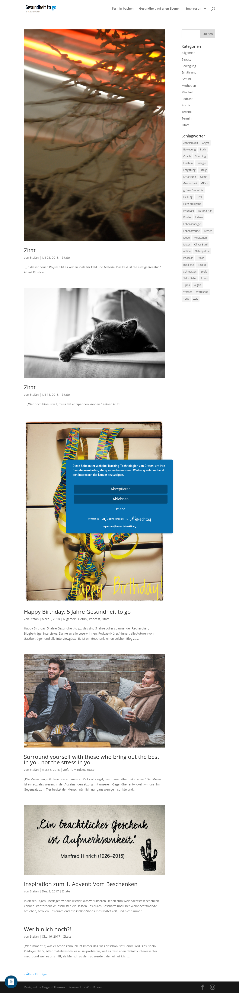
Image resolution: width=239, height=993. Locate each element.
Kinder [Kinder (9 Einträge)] (187, 217)
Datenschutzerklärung (125, 526)
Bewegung (189, 66)
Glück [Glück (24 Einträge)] (204, 183)
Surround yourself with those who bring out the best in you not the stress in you (91, 759)
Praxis (186, 105)
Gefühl (82, 619)
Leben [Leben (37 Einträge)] (199, 217)
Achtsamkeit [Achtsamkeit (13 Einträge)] (190, 143)
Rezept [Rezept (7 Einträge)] (202, 265)
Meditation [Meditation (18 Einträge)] (200, 238)
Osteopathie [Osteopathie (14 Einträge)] (202, 251)
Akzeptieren (121, 489)
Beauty (186, 59)
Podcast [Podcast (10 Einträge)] (188, 258)
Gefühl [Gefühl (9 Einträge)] (204, 177)
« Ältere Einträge (35, 974)
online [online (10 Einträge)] (187, 251)
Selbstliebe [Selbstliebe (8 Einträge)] (189, 278)
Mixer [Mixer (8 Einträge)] (186, 244)
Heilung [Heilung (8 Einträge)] (187, 197)
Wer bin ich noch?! (47, 929)
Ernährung (189, 72)
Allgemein (70, 619)
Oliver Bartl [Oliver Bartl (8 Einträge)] (201, 244)
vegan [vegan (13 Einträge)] (197, 285)
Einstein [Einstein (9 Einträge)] (188, 163)
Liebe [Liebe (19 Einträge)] (186, 238)
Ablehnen (120, 499)
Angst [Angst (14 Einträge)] (205, 143)
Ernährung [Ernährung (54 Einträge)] (189, 177)
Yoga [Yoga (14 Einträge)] (186, 298)
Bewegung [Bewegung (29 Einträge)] (189, 149)
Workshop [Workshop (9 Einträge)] (202, 292)
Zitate (66, 257)
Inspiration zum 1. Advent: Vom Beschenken (80, 884)
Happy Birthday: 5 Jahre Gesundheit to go (77, 611)
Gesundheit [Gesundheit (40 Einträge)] (190, 183)
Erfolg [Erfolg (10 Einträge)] (203, 170)
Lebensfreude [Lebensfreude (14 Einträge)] (191, 231)
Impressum (194, 8)
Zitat (29, 250)
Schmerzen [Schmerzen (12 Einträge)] (190, 271)
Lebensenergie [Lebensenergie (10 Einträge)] (192, 224)
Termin (186, 118)
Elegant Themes (53, 987)
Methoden (189, 86)
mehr (120, 509)
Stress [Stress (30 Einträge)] (204, 278)
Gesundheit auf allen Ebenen (160, 8)
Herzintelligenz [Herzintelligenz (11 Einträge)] (192, 204)
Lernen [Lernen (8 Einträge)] (208, 231)
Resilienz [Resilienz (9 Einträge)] (188, 265)
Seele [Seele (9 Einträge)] (204, 271)
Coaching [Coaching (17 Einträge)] (200, 156)
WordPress (94, 987)
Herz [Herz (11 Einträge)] (199, 197)
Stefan (34, 257)
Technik (187, 112)
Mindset (79, 770)
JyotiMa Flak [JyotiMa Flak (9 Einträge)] (205, 210)
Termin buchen (123, 8)
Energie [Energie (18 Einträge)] (201, 163)
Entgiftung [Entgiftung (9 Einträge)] (189, 170)
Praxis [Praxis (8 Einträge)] (200, 258)
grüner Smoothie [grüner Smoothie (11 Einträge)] (193, 190)
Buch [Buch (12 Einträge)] (203, 149)
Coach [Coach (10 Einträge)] (187, 156)
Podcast (94, 619)
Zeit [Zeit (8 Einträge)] (195, 298)
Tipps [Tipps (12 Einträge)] (186, 285)
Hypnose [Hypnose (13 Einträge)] (188, 210)
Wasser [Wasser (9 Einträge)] (187, 292)
